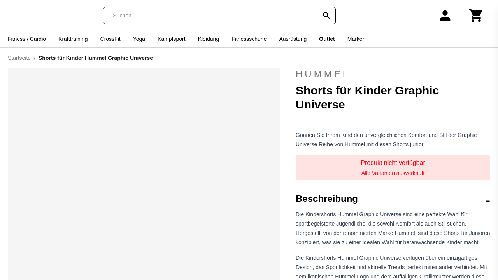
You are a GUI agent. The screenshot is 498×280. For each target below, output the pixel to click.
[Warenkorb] (476, 15)
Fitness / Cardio (27, 39)
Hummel (393, 74)
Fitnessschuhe (249, 39)
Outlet (327, 39)
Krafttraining (73, 39)
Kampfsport (172, 39)
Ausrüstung (293, 39)
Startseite (19, 58)
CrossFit (110, 39)
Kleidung (208, 39)
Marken (356, 39)
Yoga (139, 39)
